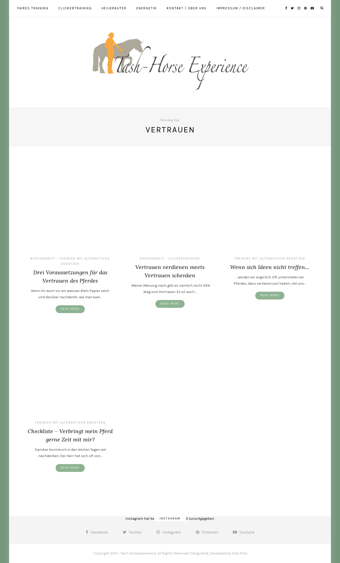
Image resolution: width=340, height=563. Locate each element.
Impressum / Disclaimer (241, 8)
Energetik (146, 8)
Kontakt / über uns (187, 8)
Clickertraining (75, 8)
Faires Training (33, 8)
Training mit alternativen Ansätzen (269, 258)
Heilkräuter (114, 8)
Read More (70, 309)
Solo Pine (239, 553)
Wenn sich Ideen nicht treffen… (269, 267)
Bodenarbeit (42, 258)
